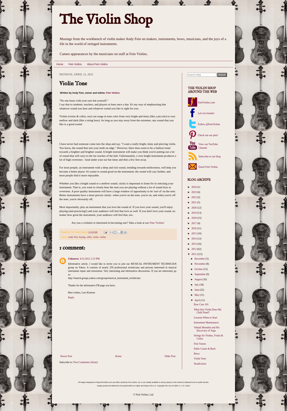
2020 (194, 207)
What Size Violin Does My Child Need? (207, 311)
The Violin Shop (106, 20)
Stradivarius (200, 363)
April (197, 300)
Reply (71, 297)
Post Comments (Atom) (85, 362)
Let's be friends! (206, 113)
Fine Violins (156, 222)
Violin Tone (200, 358)
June (197, 289)
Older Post (170, 356)
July (196, 284)
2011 (194, 254)
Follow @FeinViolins (209, 124)
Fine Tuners (200, 343)
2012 (194, 249)
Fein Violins (75, 64)
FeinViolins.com (206, 102)
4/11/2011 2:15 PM (90, 258)
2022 (194, 197)
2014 (194, 238)
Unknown (73, 258)
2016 (194, 228)
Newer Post (66, 356)
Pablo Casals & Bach (205, 348)
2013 (194, 244)
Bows (197, 353)
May (197, 295)
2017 (194, 223)
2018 (194, 218)
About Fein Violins (97, 64)
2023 (194, 192)
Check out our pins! (208, 135)
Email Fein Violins (208, 167)
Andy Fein (73, 237)
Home (59, 64)
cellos (89, 237)
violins (103, 237)
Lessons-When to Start (205, 317)
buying (82, 237)
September (200, 274)
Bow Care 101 (201, 304)
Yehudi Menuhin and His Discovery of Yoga (207, 329)
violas (95, 237)
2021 (194, 202)
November (200, 263)
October (198, 269)
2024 (194, 187)
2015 (194, 233)
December (200, 258)
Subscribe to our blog (209, 156)
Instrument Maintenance (206, 322)
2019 (194, 212)
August (198, 279)
